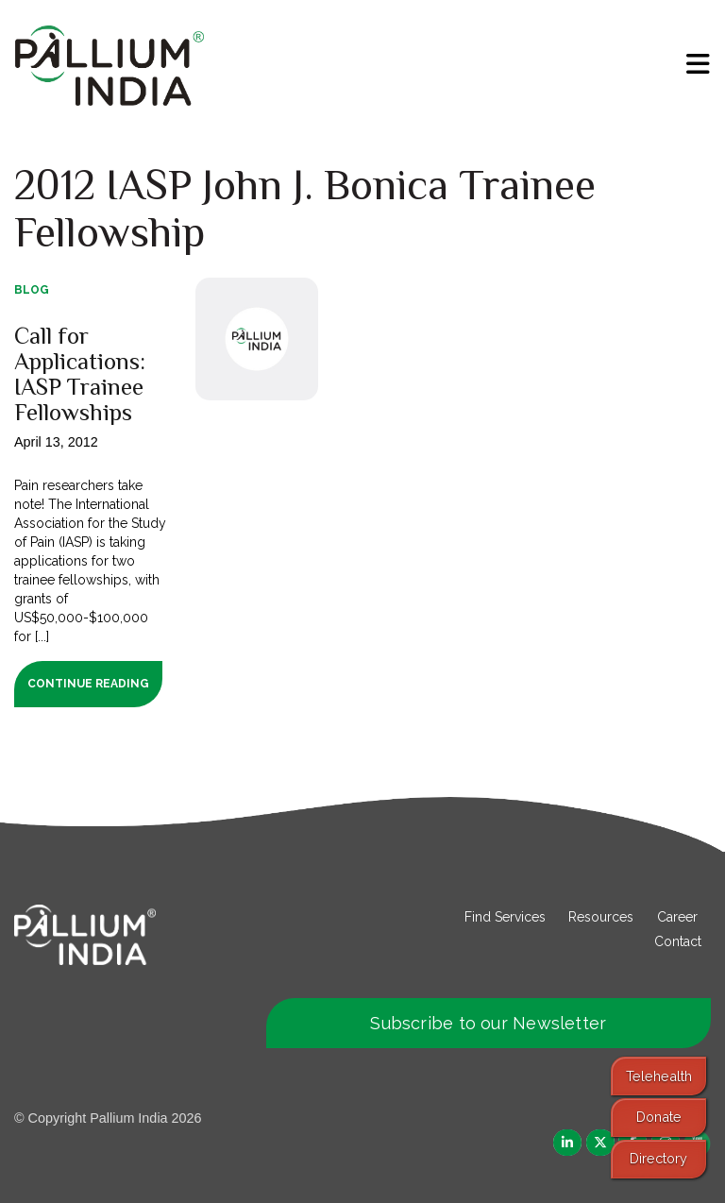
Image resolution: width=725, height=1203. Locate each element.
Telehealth (659, 1076)
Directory (658, 1158)
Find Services (505, 916)
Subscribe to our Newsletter (488, 1023)
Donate (659, 1117)
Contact (677, 941)
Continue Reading (88, 683)
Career (677, 916)
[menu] (698, 64)
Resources (600, 916)
